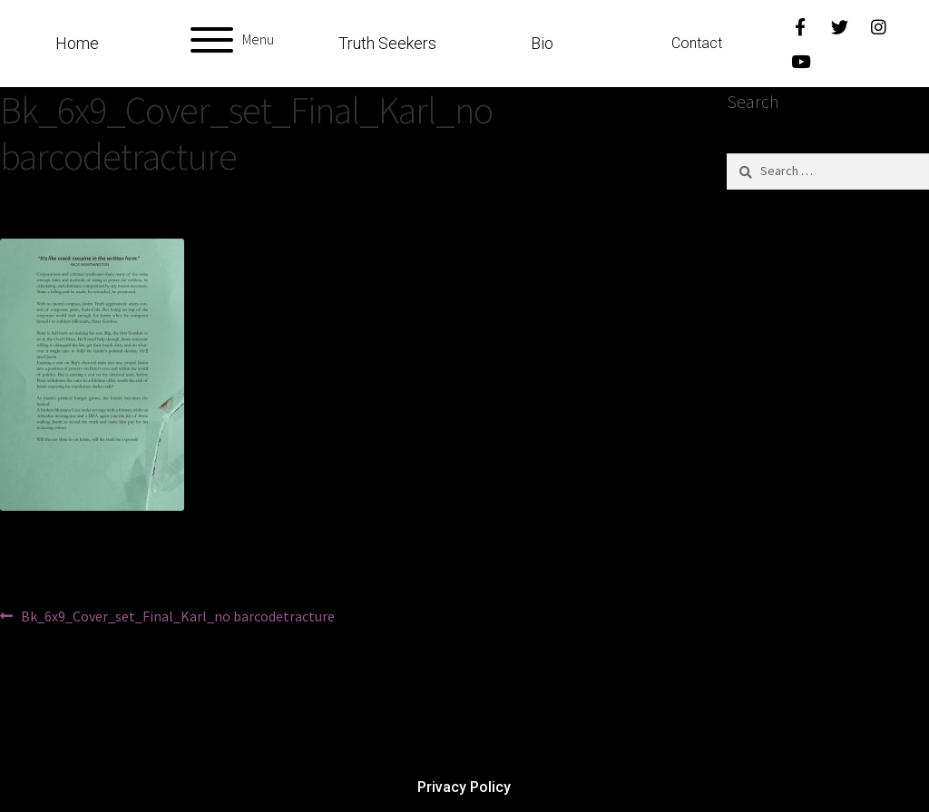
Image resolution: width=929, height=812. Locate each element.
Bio (542, 43)
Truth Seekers (387, 43)
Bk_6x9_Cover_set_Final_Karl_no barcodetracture (177, 615)
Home (77, 43)
